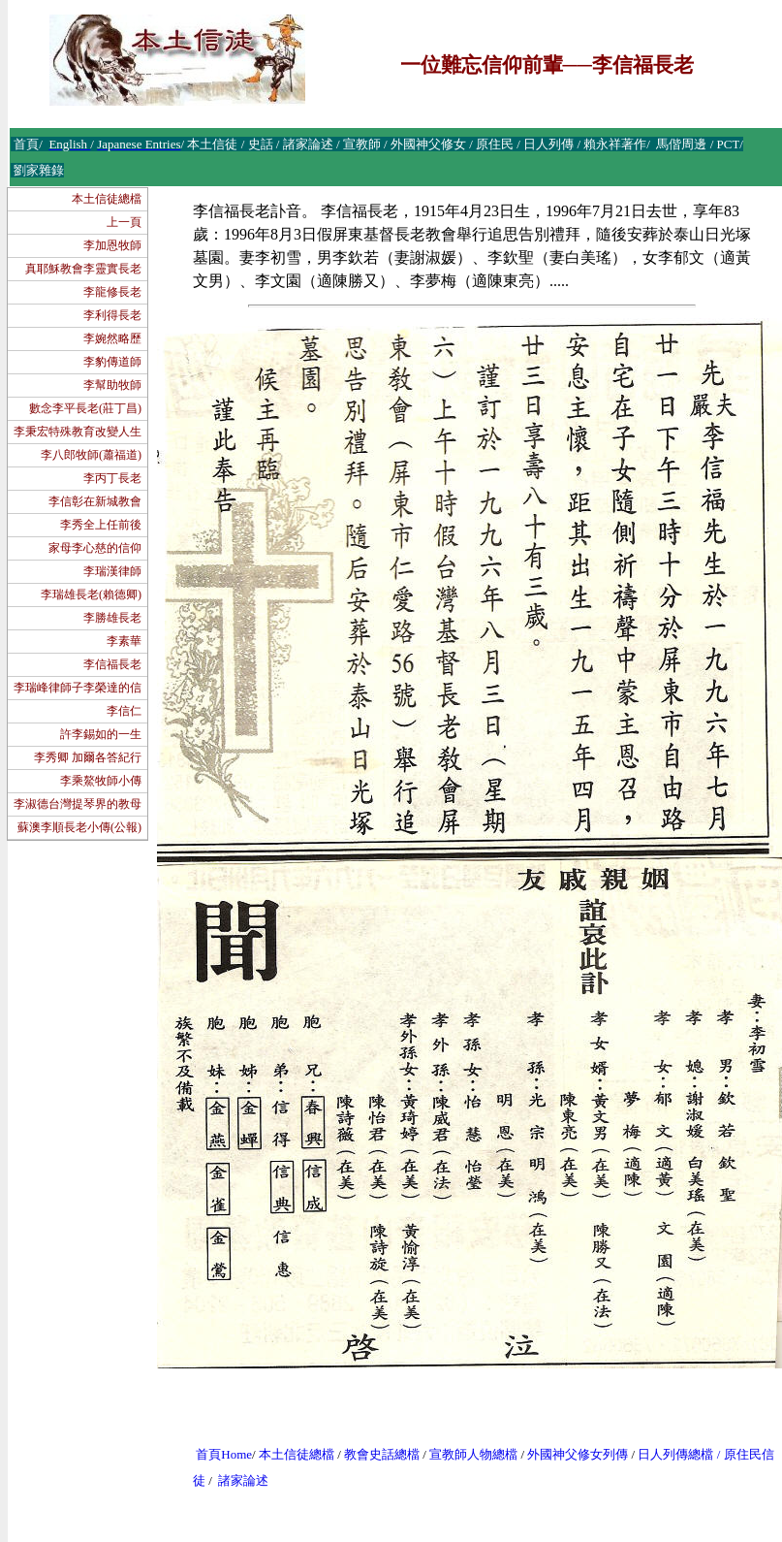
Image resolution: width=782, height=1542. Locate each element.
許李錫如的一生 (100, 734)
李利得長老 (112, 315)
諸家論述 (243, 1480)
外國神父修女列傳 (577, 1454)
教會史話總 (375, 1454)
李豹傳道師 (112, 362)
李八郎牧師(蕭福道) (91, 455)
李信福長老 (112, 664)
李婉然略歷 (112, 338)
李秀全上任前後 (100, 524)
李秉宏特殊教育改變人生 (77, 431)
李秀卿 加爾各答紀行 (87, 757)
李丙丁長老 (112, 478)
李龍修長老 (112, 292)
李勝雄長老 (112, 618)
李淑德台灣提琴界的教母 (77, 804)
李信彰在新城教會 (94, 501)
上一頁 (124, 222)
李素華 (124, 641)
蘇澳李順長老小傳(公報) (79, 827)
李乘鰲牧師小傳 (100, 780)
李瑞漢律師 (112, 571)
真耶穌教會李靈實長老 (83, 268)
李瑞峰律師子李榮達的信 (77, 687)
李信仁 (124, 711)
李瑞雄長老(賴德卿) (91, 594)
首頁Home (224, 1454)
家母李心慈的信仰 (94, 548)
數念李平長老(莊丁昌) (85, 408)
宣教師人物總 (467, 1454)
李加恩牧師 (112, 245)
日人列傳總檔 (675, 1454)
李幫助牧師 (112, 385)
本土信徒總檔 (106, 199)
